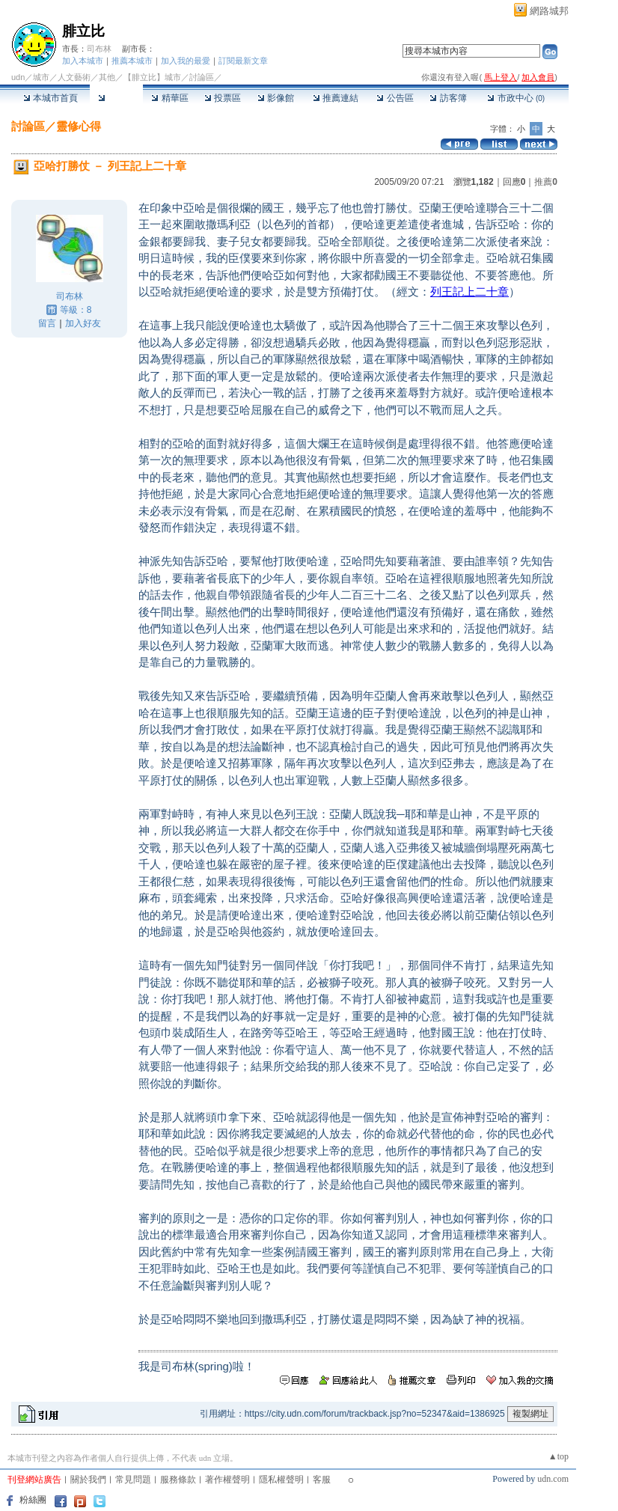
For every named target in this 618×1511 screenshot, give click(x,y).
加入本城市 (82, 60)
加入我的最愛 (185, 60)
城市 (41, 77)
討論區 (116, 98)
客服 (322, 1479)
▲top (558, 1456)
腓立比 (83, 31)
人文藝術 (74, 77)
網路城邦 (549, 10)
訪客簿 (447, 98)
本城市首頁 (50, 98)
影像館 (275, 98)
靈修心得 (78, 126)
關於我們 (88, 1479)
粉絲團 (32, 1500)
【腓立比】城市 (152, 77)
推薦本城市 (132, 60)
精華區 (169, 98)
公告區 (394, 98)
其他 (107, 77)
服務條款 (178, 1479)
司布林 (99, 48)
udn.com (553, 1479)
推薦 (545, 182)
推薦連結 (335, 98)
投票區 (222, 98)
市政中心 (516, 98)
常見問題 (133, 1479)
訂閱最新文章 (243, 60)
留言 (47, 323)
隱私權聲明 (281, 1479)
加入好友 (83, 323)
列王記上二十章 (469, 291)
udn (18, 77)
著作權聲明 (227, 1479)
